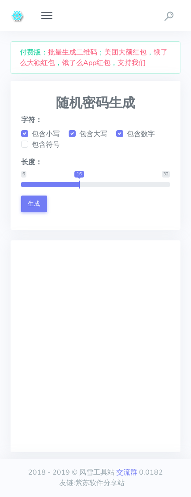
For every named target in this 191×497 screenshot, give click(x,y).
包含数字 (141, 134)
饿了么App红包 (86, 63)
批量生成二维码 (72, 52)
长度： (31, 162)
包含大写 (93, 134)
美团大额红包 (125, 52)
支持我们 (132, 63)
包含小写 (46, 134)
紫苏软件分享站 (100, 483)
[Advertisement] (95, 346)
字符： (31, 120)
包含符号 (46, 144)
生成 (34, 203)
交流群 (126, 472)
